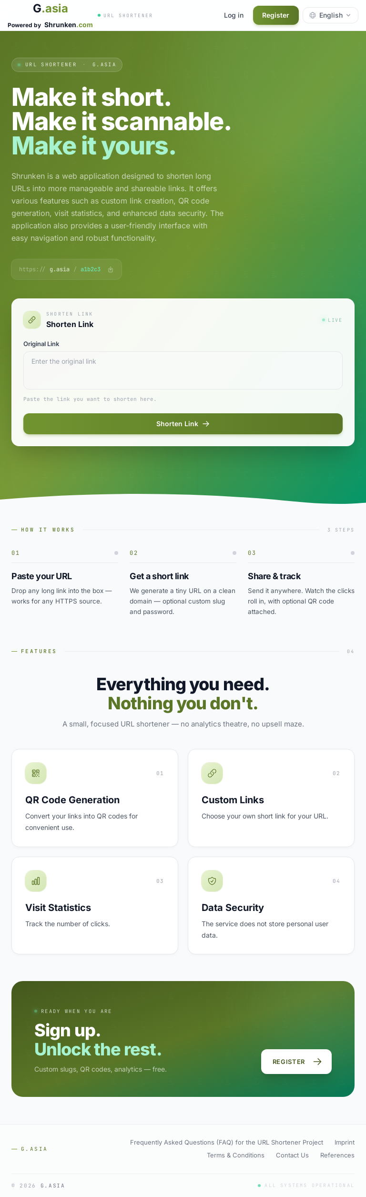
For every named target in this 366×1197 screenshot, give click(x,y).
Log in (233, 15)
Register (275, 15)
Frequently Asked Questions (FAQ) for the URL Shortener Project (226, 1142)
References (337, 1155)
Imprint (345, 1142)
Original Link (41, 344)
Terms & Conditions (235, 1155)
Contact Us (292, 1155)
